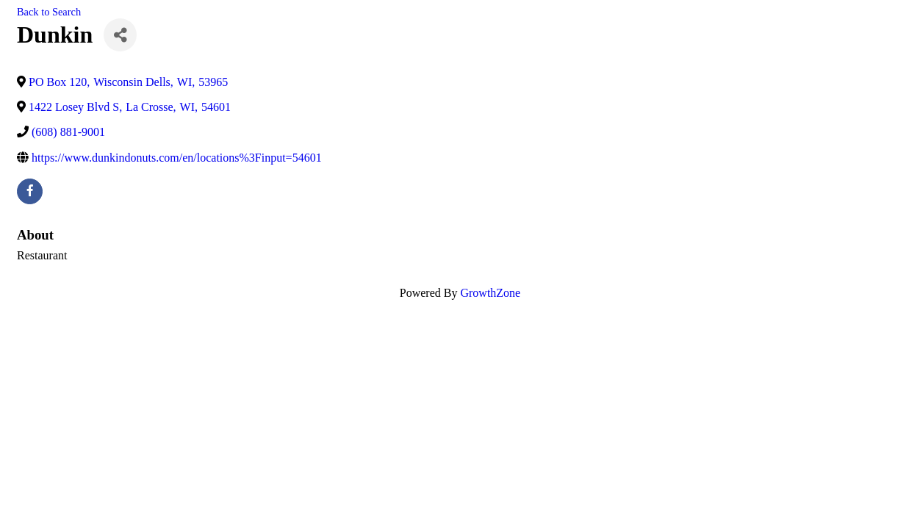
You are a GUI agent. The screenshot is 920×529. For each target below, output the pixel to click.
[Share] (120, 34)
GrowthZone (490, 293)
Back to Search (49, 12)
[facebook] (30, 191)
